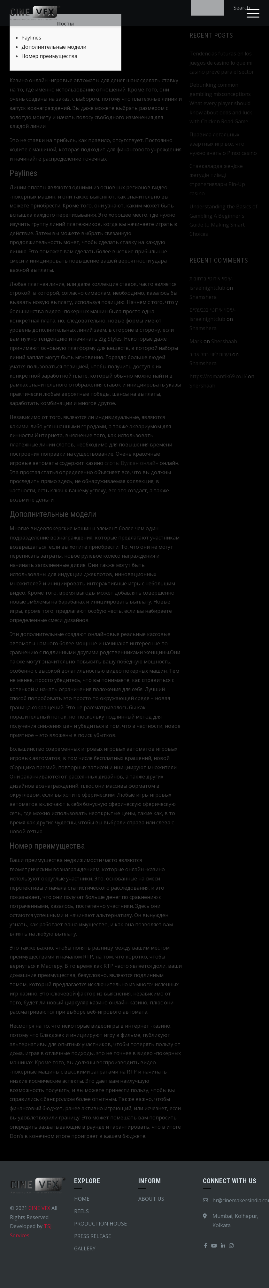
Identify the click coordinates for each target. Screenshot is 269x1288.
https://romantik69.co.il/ (218, 376)
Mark (195, 341)
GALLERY (85, 1248)
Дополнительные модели (53, 46)
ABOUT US (151, 1198)
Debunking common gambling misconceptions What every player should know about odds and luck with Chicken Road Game (220, 103)
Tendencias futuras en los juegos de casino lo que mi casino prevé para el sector (221, 63)
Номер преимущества (49, 56)
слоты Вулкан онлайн (131, 463)
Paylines (31, 37)
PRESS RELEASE (92, 1236)
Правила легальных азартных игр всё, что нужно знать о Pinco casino (223, 143)
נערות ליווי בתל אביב (210, 354)
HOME (81, 1198)
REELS (81, 1211)
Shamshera (203, 296)
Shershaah (224, 341)
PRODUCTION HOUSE (100, 1223)
